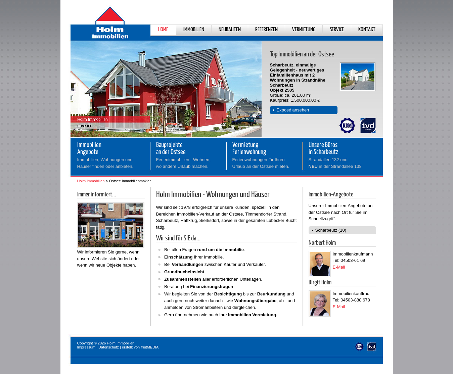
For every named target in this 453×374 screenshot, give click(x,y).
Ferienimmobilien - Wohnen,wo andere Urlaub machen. (183, 163)
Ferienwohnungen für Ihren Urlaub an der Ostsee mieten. (260, 163)
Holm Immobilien (91, 181)
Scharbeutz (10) (331, 230)
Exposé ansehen (293, 109)
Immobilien (193, 30)
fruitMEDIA (149, 347)
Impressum (86, 347)
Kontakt (366, 30)
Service (337, 30)
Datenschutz (108, 347)
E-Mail (339, 267)
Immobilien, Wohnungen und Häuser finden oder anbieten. (105, 163)
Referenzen (266, 30)
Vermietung (303, 30)
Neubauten (230, 30)
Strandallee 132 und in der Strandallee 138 (335, 163)
